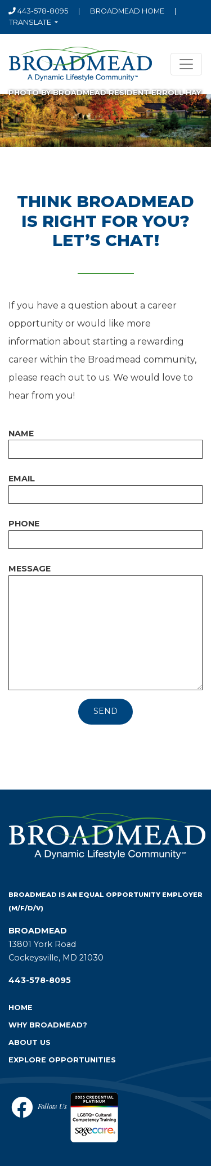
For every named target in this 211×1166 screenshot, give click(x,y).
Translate (31, 22)
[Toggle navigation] (186, 64)
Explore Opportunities (62, 1060)
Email (21, 478)
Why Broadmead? (47, 1025)
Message (29, 569)
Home (20, 1007)
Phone (23, 524)
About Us (29, 1042)
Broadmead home (127, 11)
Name (21, 433)
